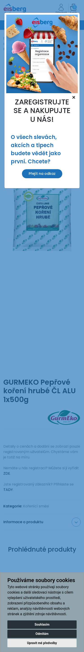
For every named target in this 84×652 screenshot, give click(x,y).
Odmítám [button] (42, 634)
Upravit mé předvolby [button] (42, 643)
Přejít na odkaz (42, 173)
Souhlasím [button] (42, 624)
